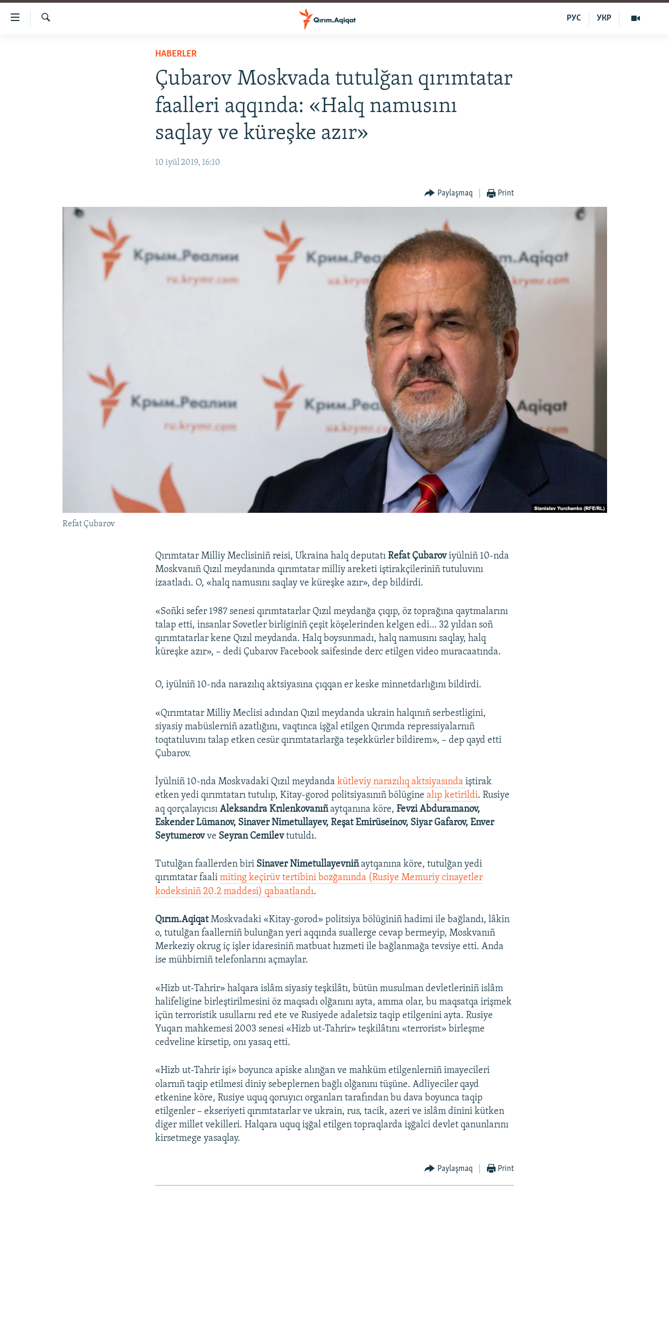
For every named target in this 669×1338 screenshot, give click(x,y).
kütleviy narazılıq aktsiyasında (401, 782)
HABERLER (176, 54)
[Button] (448, 193)
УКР (604, 18)
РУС (574, 18)
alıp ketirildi (451, 795)
